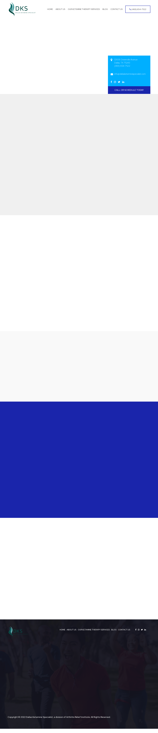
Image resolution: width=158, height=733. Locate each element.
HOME (62, 634)
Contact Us (117, 9)
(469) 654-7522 (137, 9)
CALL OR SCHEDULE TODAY (129, 90)
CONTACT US (124, 634)
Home (50, 9)
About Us (60, 9)
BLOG (114, 634)
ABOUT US (71, 634)
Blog (105, 9)
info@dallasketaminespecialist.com (130, 73)
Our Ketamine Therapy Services (84, 9)
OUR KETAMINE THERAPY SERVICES (94, 634)
